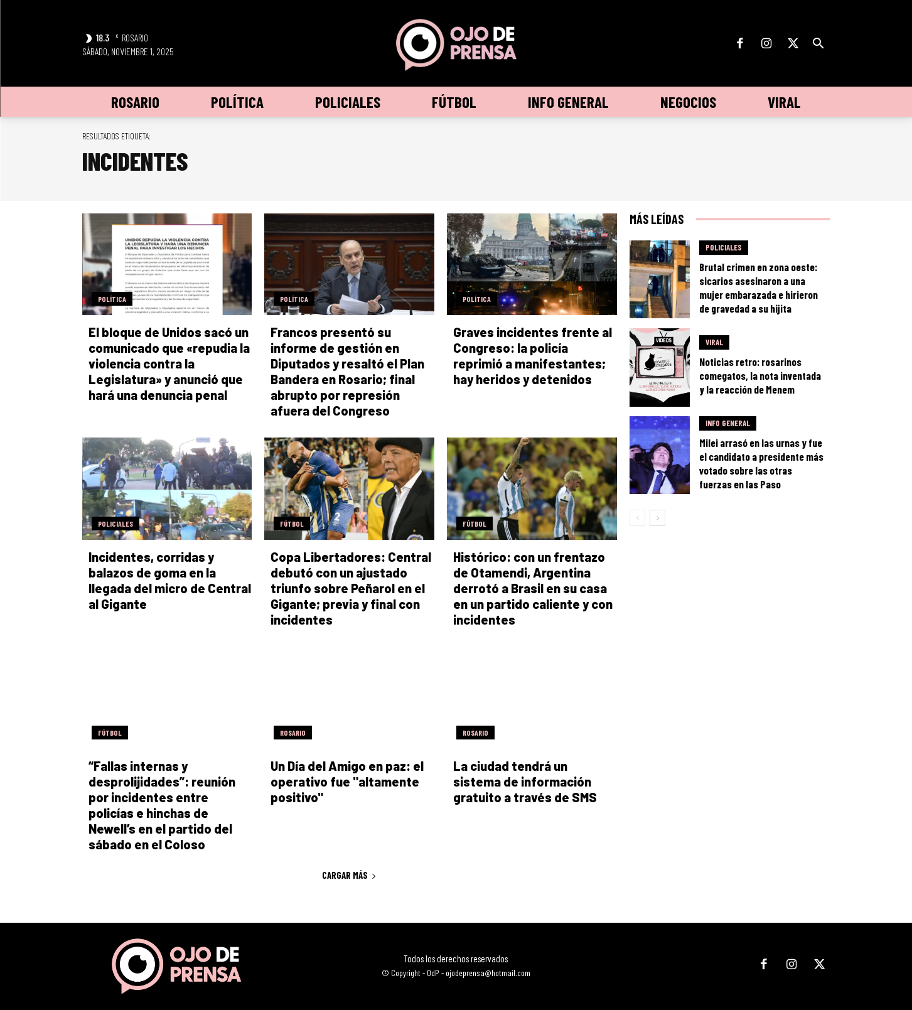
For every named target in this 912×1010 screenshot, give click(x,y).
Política (112, 298)
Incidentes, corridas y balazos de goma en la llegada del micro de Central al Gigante (170, 580)
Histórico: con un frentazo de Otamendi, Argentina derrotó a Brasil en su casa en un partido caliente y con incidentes (533, 588)
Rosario (293, 732)
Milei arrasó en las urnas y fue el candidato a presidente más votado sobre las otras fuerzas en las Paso (761, 463)
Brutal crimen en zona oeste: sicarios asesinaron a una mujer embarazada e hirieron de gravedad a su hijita (758, 287)
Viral (714, 342)
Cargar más (349, 875)
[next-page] (657, 518)
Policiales (115, 523)
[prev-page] (637, 518)
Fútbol (292, 523)
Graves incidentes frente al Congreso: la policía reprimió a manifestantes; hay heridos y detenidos (532, 356)
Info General (727, 423)
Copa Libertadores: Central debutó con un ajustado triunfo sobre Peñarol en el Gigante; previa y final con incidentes (351, 588)
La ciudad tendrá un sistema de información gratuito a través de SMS (525, 781)
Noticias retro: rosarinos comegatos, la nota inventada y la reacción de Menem (760, 375)
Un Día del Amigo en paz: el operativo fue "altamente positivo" (347, 781)
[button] (818, 44)
